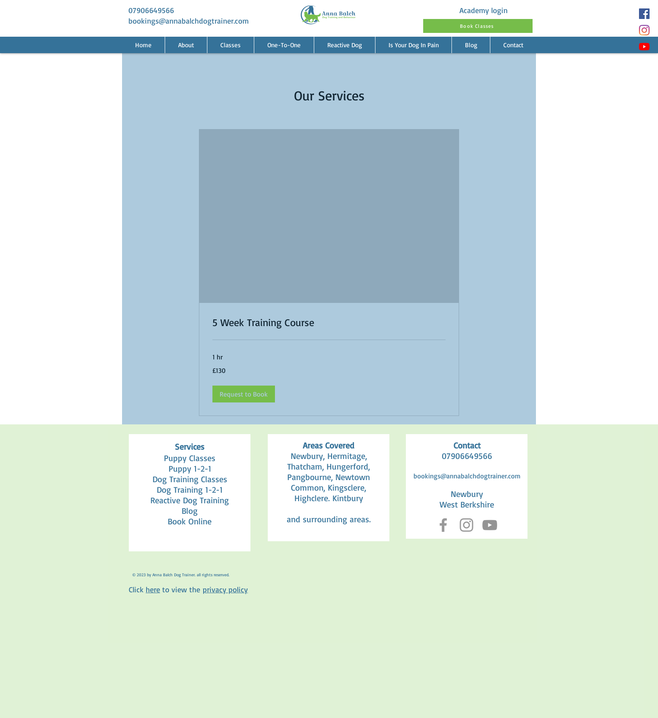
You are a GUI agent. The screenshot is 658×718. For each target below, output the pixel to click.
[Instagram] (644, 30)
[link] (329, 322)
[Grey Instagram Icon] (466, 525)
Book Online (190, 521)
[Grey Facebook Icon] (443, 525)
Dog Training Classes (189, 479)
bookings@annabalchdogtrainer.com (188, 20)
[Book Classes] (478, 26)
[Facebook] (644, 13)
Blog (190, 510)
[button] (284, 45)
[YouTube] (644, 46)
